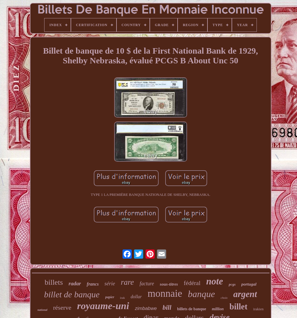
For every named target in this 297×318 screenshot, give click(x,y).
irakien (258, 309)
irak (122, 297)
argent (245, 294)
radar (75, 283)
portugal (249, 284)
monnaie (164, 293)
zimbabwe (146, 308)
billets (53, 282)
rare (127, 282)
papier (109, 297)
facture (147, 283)
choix (224, 297)
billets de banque (191, 309)
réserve (62, 307)
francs (93, 284)
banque (201, 294)
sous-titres (169, 284)
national (42, 309)
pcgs (232, 284)
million (218, 309)
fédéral (192, 283)
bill (166, 307)
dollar (136, 296)
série (109, 283)
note (214, 281)
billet (239, 306)
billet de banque (71, 294)
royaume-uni (103, 306)
